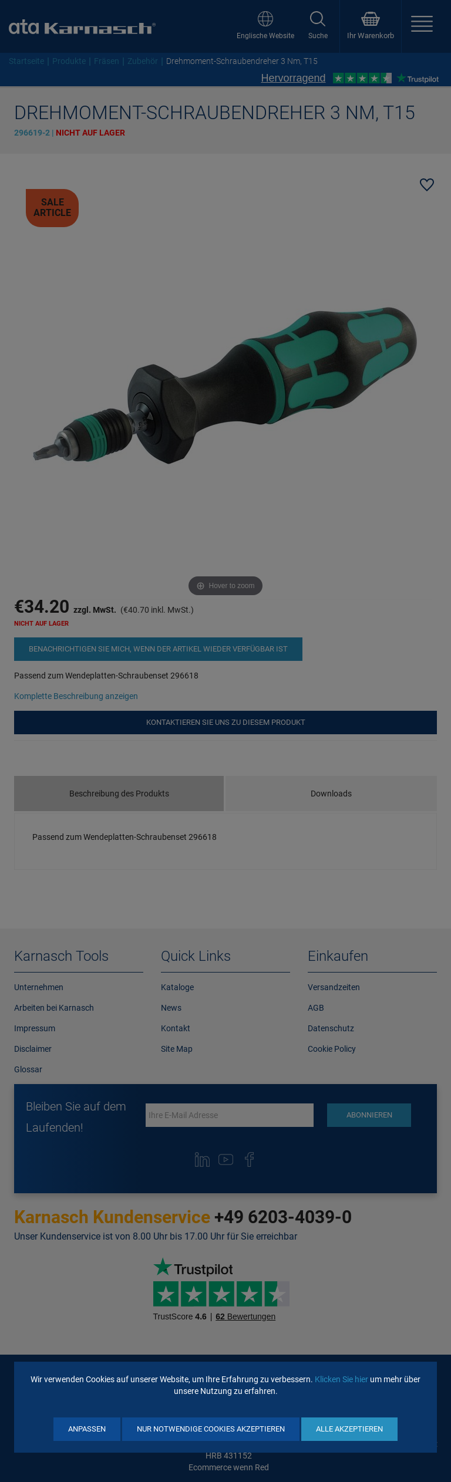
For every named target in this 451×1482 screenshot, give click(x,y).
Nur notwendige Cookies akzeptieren (211, 1428)
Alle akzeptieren (349, 1428)
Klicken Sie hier (341, 1379)
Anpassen (87, 1428)
